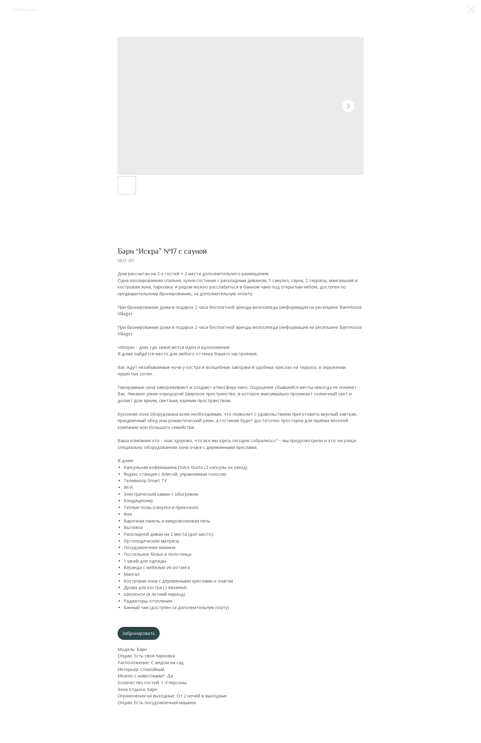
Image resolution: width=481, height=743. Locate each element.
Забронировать (138, 633)
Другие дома (24, 9)
